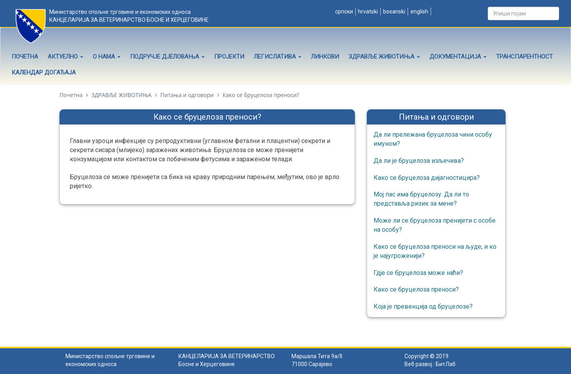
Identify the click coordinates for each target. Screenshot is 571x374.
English (418, 11)
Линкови (325, 56)
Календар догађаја (43, 72)
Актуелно (65, 56)
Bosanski (393, 11)
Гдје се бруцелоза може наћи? (418, 273)
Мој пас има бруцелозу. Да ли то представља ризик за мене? (421, 199)
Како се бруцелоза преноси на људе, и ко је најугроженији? (435, 251)
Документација (458, 56)
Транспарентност (524, 56)
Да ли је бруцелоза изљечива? (419, 160)
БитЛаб (446, 364)
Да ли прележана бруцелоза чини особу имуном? (433, 139)
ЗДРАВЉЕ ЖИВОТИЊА (121, 95)
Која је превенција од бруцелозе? (423, 306)
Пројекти (229, 56)
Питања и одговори (187, 95)
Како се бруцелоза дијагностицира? (427, 177)
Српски (343, 11)
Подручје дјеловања (167, 56)
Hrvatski (367, 11)
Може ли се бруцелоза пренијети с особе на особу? (435, 225)
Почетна (24, 56)
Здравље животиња (384, 56)
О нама (107, 56)
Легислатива (277, 56)
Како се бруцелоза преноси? (416, 289)
